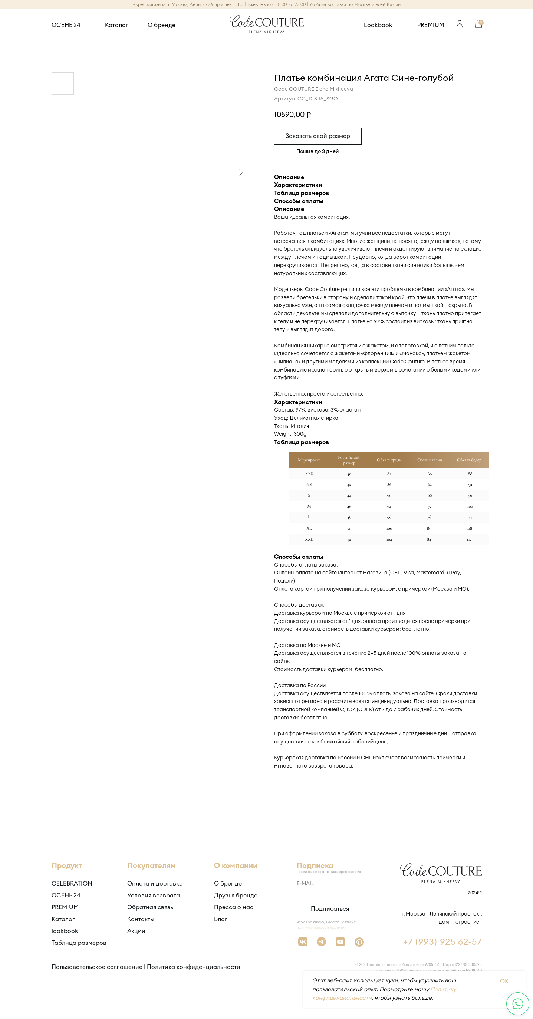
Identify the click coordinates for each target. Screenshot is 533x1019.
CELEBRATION (72, 884)
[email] (330, 884)
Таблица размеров (79, 943)
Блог (220, 919)
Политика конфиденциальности (193, 967)
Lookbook (378, 25)
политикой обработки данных (321, 927)
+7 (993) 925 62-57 (442, 942)
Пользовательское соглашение (97, 967)
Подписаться (330, 909)
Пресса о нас (233, 907)
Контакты (140, 919)
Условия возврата (153, 895)
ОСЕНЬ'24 (66, 25)
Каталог (116, 25)
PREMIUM (430, 25)
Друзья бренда (236, 895)
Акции (136, 931)
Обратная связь (150, 907)
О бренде (161, 25)
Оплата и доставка (155, 884)
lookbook (65, 931)
